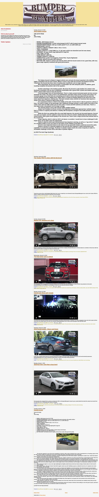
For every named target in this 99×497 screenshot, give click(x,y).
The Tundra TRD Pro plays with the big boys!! (48, 158)
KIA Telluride (74, 287)
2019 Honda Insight (45, 360)
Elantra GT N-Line (46, 287)
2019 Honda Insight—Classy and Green (46, 329)
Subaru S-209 (36, 288)
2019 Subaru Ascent (40, 31)
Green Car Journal (70, 360)
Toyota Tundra (82, 197)
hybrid (80, 360)
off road (73, 197)
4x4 (44, 197)
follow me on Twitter (27, 44)
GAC (55, 287)
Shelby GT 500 (95, 287)
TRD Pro (86, 197)
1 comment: (50, 286)
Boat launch (54, 197)
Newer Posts (36, 492)
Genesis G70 (59, 287)
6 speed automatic (49, 197)
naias (86, 287)
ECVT (65, 360)
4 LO (43, 197)
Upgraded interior (84, 251)
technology (71, 251)
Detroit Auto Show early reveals (43, 293)
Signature (67, 251)
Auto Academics (4, 30)
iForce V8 (70, 197)
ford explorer (52, 287)
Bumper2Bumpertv (60, 197)
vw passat (40, 288)
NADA (84, 287)
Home (66, 492)
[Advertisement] (44, 146)
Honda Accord (38, 410)
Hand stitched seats (57, 251)
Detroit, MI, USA (40, 324)
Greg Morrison (66, 197)
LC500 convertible (80, 287)
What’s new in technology (85, 360)
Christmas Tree (46, 251)
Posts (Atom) (42, 495)
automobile (55, 360)
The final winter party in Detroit (43, 256)
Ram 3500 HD (90, 287)
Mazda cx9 (63, 251)
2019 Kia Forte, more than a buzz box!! (45, 364)
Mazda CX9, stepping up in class (44, 220)
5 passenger (51, 360)
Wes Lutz (44, 288)
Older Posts (95, 492)
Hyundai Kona (69, 287)
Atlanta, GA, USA (40, 252)
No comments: (50, 134)
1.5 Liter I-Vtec (39, 360)
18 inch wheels (39, 197)
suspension (78, 197)
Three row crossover (76, 251)
